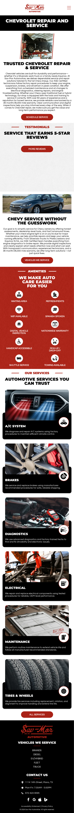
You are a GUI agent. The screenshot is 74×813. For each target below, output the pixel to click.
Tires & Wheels (19, 695)
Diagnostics (16, 534)
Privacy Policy (47, 806)
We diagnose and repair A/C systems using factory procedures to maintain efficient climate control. (31, 432)
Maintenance (17, 642)
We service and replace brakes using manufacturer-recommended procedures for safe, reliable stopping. (32, 486)
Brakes (12, 480)
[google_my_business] (34, 800)
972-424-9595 (32, 793)
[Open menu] (69, 8)
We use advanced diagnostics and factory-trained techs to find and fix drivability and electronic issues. (35, 540)
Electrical (15, 588)
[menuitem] (37, 751)
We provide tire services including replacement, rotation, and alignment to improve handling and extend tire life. (36, 702)
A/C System (15, 426)
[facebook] (28, 800)
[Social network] (39, 800)
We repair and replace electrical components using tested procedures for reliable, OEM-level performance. (35, 594)
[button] (3, 142)
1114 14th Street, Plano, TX (39, 782)
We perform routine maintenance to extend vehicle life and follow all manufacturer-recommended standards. (35, 648)
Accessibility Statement (30, 806)
